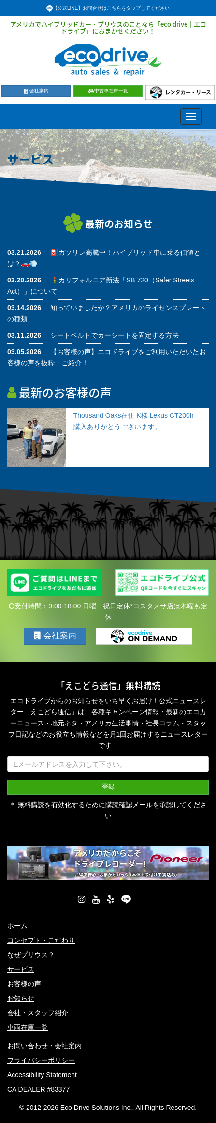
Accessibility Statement (42, 1075)
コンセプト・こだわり (41, 940)
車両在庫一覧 (27, 1027)
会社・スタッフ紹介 (37, 1013)
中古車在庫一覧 (108, 90)
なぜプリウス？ (31, 955)
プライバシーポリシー (41, 1060)
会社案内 (36, 90)
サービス (20, 969)
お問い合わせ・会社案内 (44, 1045)
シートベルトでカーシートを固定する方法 (114, 335)
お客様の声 (24, 984)
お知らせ (20, 998)
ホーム (17, 926)
